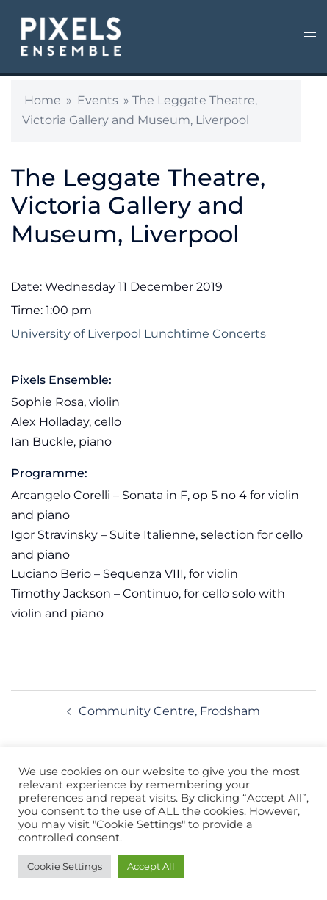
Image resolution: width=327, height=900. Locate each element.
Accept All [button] (151, 866)
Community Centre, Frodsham (169, 711)
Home (42, 100)
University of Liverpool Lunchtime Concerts (138, 334)
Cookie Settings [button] (64, 866)
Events (97, 100)
